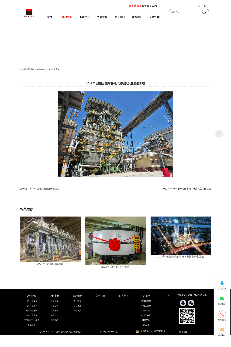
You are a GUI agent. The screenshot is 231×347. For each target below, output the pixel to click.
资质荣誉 (102, 17)
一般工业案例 (31, 325)
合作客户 (77, 311)
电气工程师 (146, 315)
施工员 (146, 325)
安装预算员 (146, 301)
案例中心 (67, 17)
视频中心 (54, 320)
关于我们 (119, 17)
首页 (49, 17)
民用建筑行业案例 (31, 320)
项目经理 (146, 320)
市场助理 (146, 311)
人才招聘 (154, 17)
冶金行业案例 (31, 301)
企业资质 (77, 306)
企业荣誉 (77, 301)
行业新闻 (54, 306)
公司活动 (54, 315)
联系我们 (137, 17)
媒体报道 (54, 311)
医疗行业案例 (31, 311)
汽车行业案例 (31, 306)
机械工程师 (146, 306)
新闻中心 (84, 17)
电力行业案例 (53, 69)
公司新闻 (54, 301)
